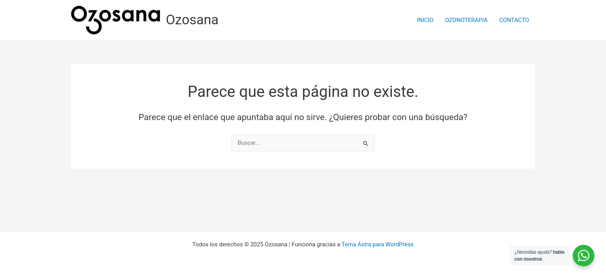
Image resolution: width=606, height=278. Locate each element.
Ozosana (192, 20)
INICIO (425, 20)
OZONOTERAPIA (466, 20)
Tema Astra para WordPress (378, 244)
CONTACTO (514, 20)
